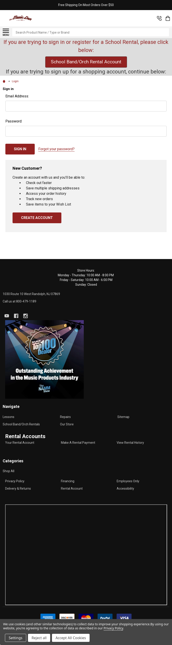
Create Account (37, 218)
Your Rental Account (19, 442)
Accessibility (125, 488)
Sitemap (123, 417)
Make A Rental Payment (78, 442)
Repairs (65, 417)
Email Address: (17, 96)
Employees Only (128, 481)
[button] (44, 359)
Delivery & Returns (18, 488)
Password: (13, 121)
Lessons (8, 417)
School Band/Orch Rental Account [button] (86, 61)
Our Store (67, 424)
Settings (15, 637)
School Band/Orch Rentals (21, 424)
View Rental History (130, 442)
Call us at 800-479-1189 (19, 301)
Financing (67, 481)
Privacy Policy (14, 481)
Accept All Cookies (71, 637)
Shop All (8, 471)
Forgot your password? (56, 149)
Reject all (39, 637)
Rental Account (72, 488)
